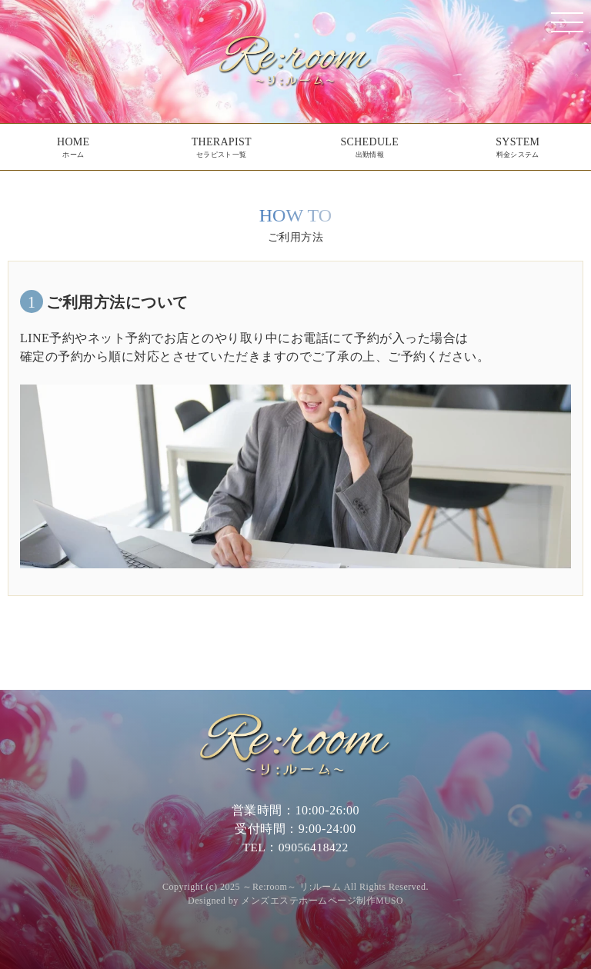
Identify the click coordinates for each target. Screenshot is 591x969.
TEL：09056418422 (296, 847)
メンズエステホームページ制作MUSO (322, 900)
